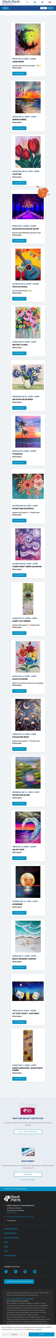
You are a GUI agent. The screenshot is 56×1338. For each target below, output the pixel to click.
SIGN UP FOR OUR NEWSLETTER (19, 1281)
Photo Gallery (10, 1255)
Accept (41, 1334)
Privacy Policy (20, 1299)
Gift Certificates (11, 1238)
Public (43, 8)
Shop (6, 1247)
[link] (50, 13)
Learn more (38, 1329)
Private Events (10, 1233)
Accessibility (30, 1299)
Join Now (28, 1174)
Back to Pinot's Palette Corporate (16, 1189)
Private (50, 8)
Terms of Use (11, 1299)
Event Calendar (10, 1229)
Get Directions (12, 1213)
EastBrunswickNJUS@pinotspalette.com (20, 1217)
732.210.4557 (11, 1220)
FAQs (6, 1242)
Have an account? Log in (28, 1179)
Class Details (19, 73)
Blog (6, 1251)
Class (5, 8)
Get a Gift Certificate (28, 1131)
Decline (14, 1334)
